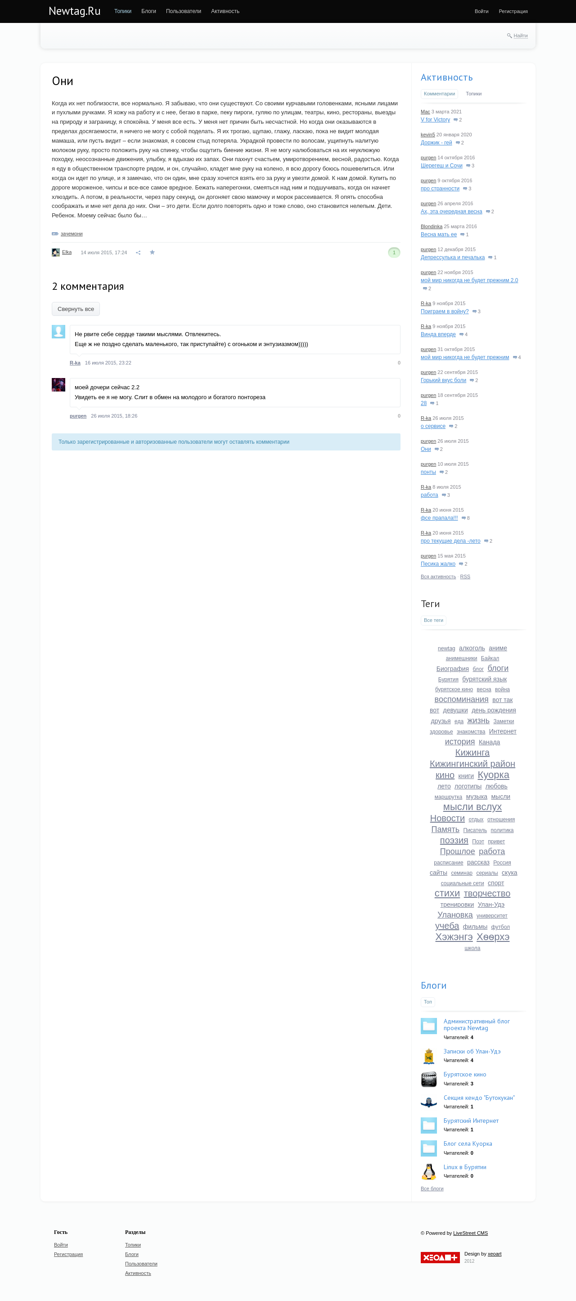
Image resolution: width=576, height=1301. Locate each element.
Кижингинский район (472, 764)
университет (492, 916)
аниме (498, 648)
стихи (447, 893)
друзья (441, 721)
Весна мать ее (439, 234)
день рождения (494, 710)
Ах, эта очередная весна (451, 211)
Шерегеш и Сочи (442, 165)
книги (466, 775)
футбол (500, 927)
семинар (461, 873)
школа (472, 948)
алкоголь (472, 648)
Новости (447, 818)
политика (502, 830)
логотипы (468, 786)
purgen (78, 416)
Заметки (503, 721)
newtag (446, 648)
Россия (502, 863)
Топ (428, 1001)
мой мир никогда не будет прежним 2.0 (469, 280)
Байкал (490, 658)
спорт (496, 883)
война (502, 689)
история (460, 741)
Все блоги (432, 1188)
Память (445, 829)
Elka (67, 252)
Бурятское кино (465, 1074)
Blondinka (431, 226)
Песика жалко (438, 564)
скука (510, 872)
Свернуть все (76, 309)
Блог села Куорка (468, 1143)
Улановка (455, 914)
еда (459, 721)
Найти (521, 35)
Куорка (493, 774)
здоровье (441, 732)
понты (428, 472)
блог (478, 669)
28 (424, 403)
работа (429, 495)
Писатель (475, 830)
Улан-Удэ (491, 904)
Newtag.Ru (75, 11)
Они (426, 449)
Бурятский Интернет (471, 1120)
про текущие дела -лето (451, 541)
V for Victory (435, 120)
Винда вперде (438, 334)
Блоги (434, 985)
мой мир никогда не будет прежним (465, 357)
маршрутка (448, 797)
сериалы (487, 873)
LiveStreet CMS (470, 1233)
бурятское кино (454, 689)
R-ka (75, 362)
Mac (425, 111)
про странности (440, 188)
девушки (455, 710)
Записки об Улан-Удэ (472, 1051)
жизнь (478, 720)
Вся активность (438, 576)
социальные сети (462, 883)
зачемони (72, 233)
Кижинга (472, 752)
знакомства (471, 732)
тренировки (457, 904)
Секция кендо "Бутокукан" (479, 1098)
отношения (501, 819)
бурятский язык (484, 679)
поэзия (454, 840)
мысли (500, 796)
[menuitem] (122, 11)
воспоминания (462, 699)
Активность (446, 77)
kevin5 (428, 134)
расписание (448, 863)
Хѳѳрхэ (493, 936)
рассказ (478, 862)
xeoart (495, 1253)
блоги (497, 668)
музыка (476, 796)
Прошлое (457, 851)
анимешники (461, 658)
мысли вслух (472, 806)
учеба (447, 926)
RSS (465, 576)
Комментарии (439, 93)
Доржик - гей (436, 143)
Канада (489, 742)
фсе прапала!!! (439, 518)
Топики (474, 93)
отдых (475, 819)
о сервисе (433, 426)
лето (444, 786)
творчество (487, 893)
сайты (438, 872)
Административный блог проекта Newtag (477, 1024)
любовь (497, 786)
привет (496, 841)
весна (484, 689)
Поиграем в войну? (445, 311)
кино (445, 775)
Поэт (478, 841)
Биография (452, 668)
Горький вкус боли (443, 380)
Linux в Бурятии (465, 1167)
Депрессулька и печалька (453, 257)
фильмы (475, 926)
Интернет (503, 731)
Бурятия (448, 679)
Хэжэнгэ (454, 936)
